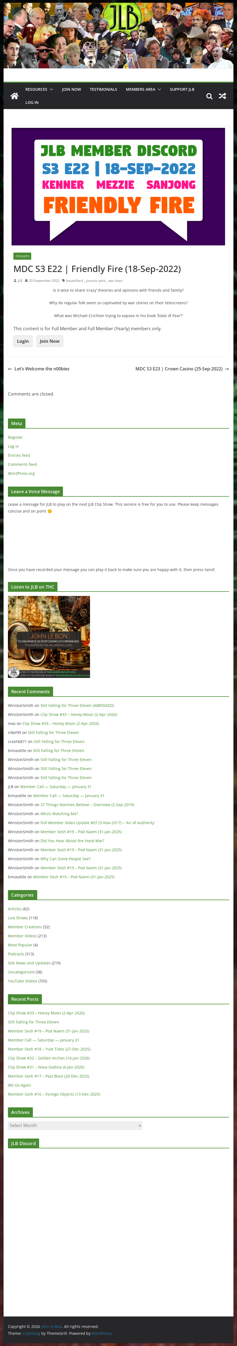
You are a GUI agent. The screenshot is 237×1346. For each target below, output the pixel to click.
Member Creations (25, 926)
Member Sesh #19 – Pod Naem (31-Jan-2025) (81, 831)
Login (23, 341)
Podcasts (22, 256)
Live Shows (18, 917)
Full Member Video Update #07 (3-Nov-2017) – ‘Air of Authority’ (98, 822)
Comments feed (22, 464)
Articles (15, 908)
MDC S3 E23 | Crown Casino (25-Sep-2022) (182, 369)
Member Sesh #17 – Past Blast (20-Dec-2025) (48, 1076)
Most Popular (20, 944)
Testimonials (103, 89)
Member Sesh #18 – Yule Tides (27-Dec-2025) (49, 1049)
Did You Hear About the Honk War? (72, 840)
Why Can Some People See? (66, 858)
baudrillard (74, 280)
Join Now (50, 341)
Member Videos (22, 935)
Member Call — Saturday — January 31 (56, 786)
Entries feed (19, 455)
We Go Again (19, 1085)
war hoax (115, 280)
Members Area (140, 89)
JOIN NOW (71, 89)
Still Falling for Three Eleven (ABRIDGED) (77, 705)
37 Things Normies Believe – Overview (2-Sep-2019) (87, 804)
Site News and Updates (29, 962)
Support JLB (182, 89)
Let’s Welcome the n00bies (39, 369)
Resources (36, 89)
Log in (13, 446)
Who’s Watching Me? (59, 813)
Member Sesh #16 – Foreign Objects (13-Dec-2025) (54, 1094)
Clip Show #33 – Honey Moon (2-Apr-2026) (79, 714)
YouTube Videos (22, 981)
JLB (20, 280)
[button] (50, 89)
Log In (32, 102)
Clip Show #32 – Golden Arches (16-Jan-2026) (49, 1058)
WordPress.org (21, 473)
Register (15, 437)
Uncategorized (21, 972)
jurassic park (95, 280)
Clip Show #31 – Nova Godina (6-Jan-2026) (46, 1067)
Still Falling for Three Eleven (53, 732)
